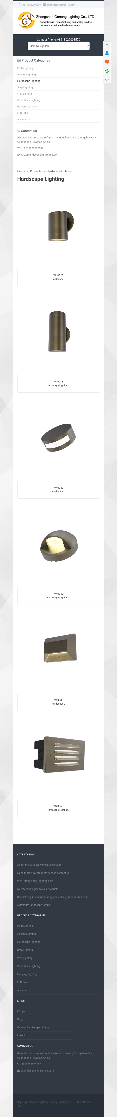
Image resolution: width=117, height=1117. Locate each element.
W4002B (58, 275)
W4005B (58, 593)
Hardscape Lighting (28, 80)
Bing (20, 1019)
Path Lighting (25, 68)
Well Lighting (25, 93)
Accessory (23, 119)
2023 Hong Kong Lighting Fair (35, 880)
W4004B (58, 487)
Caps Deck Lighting (28, 100)
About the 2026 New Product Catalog (39, 864)
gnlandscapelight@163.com (59, 5)
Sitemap (22, 1106)
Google (21, 1011)
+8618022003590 (30, 5)
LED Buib (22, 112)
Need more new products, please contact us (43, 872)
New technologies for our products (38, 889)
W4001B (58, 381)
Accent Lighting (26, 74)
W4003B (58, 699)
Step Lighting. (25, 87)
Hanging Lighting (27, 106)
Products (35, 171)
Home (21, 171)
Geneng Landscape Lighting (34, 1027)
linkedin (22, 1035)
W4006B (58, 806)
